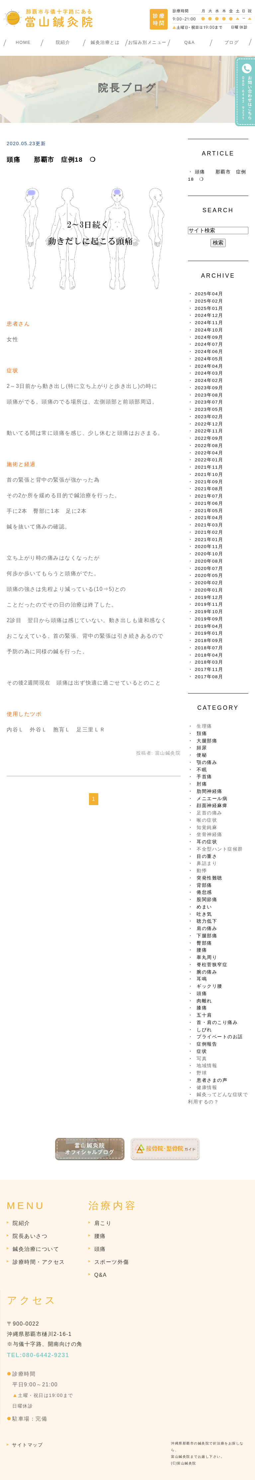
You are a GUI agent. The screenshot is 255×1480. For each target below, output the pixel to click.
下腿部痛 (207, 935)
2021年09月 (209, 481)
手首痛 (204, 776)
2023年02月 (209, 416)
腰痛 (202, 950)
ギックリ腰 (209, 986)
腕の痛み (207, 972)
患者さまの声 (212, 1080)
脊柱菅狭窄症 (212, 964)
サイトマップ (27, 1444)
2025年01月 (209, 308)
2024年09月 (209, 337)
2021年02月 (209, 532)
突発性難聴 (209, 878)
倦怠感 (204, 892)
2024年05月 (209, 358)
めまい (204, 906)
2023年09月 (209, 387)
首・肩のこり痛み (217, 1022)
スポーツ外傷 (111, 1262)
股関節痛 (207, 899)
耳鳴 (202, 978)
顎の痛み (207, 762)
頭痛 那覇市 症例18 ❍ (51, 159)
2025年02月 (209, 301)
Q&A (189, 42)
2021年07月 (209, 496)
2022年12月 (209, 423)
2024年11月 (209, 322)
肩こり (103, 1223)
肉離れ (204, 1000)
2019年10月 (209, 611)
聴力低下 (207, 921)
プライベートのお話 (220, 1036)
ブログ (231, 42)
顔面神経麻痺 (212, 805)
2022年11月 (209, 430)
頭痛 (202, 993)
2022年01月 (209, 459)
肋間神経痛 (209, 791)
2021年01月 (209, 539)
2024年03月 (209, 373)
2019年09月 (209, 618)
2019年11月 (209, 604)
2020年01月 (209, 590)
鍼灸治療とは (105, 42)
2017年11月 (209, 669)
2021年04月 (209, 517)
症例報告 (207, 1044)
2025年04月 (209, 293)
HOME (23, 42)
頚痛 (202, 733)
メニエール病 (212, 798)
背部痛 (204, 885)
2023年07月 (209, 402)
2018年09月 (209, 640)
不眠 (202, 769)
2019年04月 (209, 626)
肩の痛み (207, 928)
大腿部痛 (207, 740)
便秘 (202, 755)
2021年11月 (209, 467)
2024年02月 (209, 380)
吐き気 (204, 914)
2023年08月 (209, 395)
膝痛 (202, 1007)
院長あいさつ (30, 1236)
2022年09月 (209, 438)
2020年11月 (209, 546)
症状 (202, 1051)
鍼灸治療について (36, 1249)
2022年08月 (209, 445)
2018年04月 (209, 655)
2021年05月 (209, 510)
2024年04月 (209, 366)
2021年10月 (209, 474)
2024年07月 (209, 344)
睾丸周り (207, 957)
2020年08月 (209, 561)
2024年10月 (209, 329)
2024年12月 (209, 315)
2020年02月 (209, 582)
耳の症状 (207, 841)
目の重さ (207, 856)
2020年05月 (209, 575)
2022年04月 (209, 452)
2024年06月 (209, 351)
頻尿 (202, 747)
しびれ (204, 1029)
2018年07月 (209, 647)
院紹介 (63, 42)
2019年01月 (209, 633)
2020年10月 (209, 553)
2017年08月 (209, 676)
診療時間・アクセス (39, 1262)
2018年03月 (209, 662)
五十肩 (204, 1015)
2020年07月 (209, 568)
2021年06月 (209, 503)
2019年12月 (209, 597)
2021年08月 (209, 488)
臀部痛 (204, 943)
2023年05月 (209, 409)
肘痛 (202, 784)
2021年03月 (209, 524)
